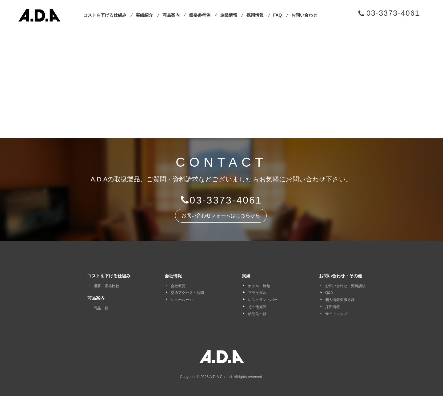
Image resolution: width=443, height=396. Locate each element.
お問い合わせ (304, 15)
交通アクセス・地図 (187, 293)
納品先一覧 (257, 314)
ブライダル (257, 293)
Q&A (329, 293)
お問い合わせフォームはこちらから (221, 215)
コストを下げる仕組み (104, 15)
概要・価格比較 (106, 286)
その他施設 (257, 307)
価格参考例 (199, 15)
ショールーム (182, 300)
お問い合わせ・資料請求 (345, 286)
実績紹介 (144, 15)
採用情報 (255, 15)
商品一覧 (101, 308)
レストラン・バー (262, 300)
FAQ (277, 15)
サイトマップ (336, 314)
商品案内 (171, 15)
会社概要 (178, 286)
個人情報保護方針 (340, 300)
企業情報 (228, 15)
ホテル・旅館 (259, 286)
